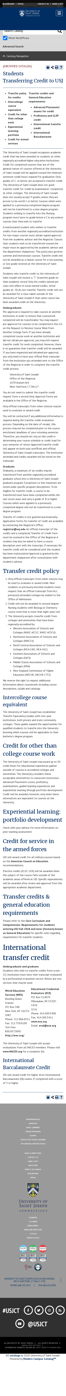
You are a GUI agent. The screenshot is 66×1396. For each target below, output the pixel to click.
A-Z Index (33, 1221)
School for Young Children (33, 1140)
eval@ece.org (47, 1025)
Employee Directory (33, 1230)
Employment (33, 1226)
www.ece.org (39, 1021)
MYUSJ (21, 4)
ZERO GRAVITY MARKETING (48, 1347)
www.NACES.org (12, 1051)
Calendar (33, 1217)
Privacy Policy (33, 1238)
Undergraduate (33, 1119)
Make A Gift (33, 1161)
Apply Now (33, 1165)
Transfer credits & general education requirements (26, 904)
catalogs (15, 1355)
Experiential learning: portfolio (15, 131)
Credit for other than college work (17, 118)
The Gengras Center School (33, 1144)
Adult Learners (33, 1127)
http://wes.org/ (14, 1035)
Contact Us (43, 4)
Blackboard (8, 4)
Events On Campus (33, 1169)
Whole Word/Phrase (18, 38)
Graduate (33, 1123)
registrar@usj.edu (14, 529)
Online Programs (33, 1131)
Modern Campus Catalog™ (39, 1358)
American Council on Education (29, 861)
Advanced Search (13, 46)
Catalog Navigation (17, 56)
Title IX (33, 1234)
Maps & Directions (33, 1153)
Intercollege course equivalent (15, 106)
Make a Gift (57, 4)
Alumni (33, 1136)
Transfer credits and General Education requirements (41, 97)
